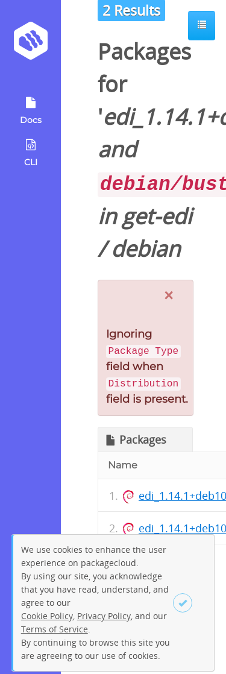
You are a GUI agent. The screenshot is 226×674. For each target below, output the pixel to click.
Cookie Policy (47, 616)
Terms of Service (54, 629)
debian (145, 248)
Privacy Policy (104, 616)
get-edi (157, 216)
